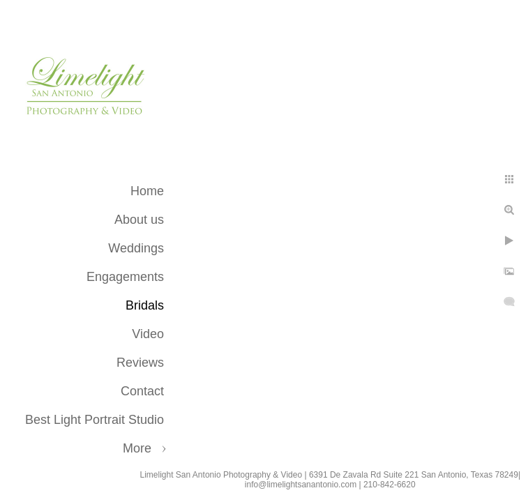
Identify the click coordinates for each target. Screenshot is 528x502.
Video (148, 334)
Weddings (136, 248)
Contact (142, 391)
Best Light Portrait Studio (94, 420)
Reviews (140, 363)
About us (139, 220)
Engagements (125, 277)
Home (147, 191)
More (137, 448)
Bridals (145, 305)
